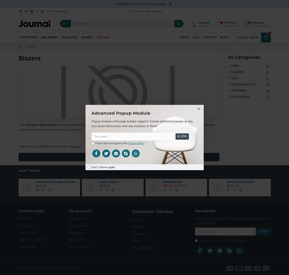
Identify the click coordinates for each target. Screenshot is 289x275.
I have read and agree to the (118, 144)
